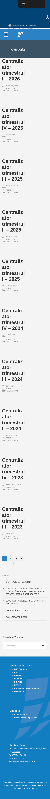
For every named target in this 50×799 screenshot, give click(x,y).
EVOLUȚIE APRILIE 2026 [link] (16, 617)
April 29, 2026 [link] (12, 86)
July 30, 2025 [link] (11, 237)
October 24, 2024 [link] (13, 386)
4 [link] (21, 558)
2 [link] (10, 558)
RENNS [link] (17, 675)
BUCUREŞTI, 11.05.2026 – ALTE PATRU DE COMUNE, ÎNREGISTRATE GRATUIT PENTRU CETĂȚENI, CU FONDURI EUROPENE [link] (25, 591)
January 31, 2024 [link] (13, 484)
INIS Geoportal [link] (21, 669)
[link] (20, 34)
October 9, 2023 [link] (13, 534)
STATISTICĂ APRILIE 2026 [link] (17, 610)
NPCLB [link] (17, 685)
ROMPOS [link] (18, 679)
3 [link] (16, 558)
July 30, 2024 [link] (11, 435)
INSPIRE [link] (18, 682)
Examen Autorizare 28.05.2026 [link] (18, 582)
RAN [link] (16, 672)
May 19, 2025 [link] (11, 286)
